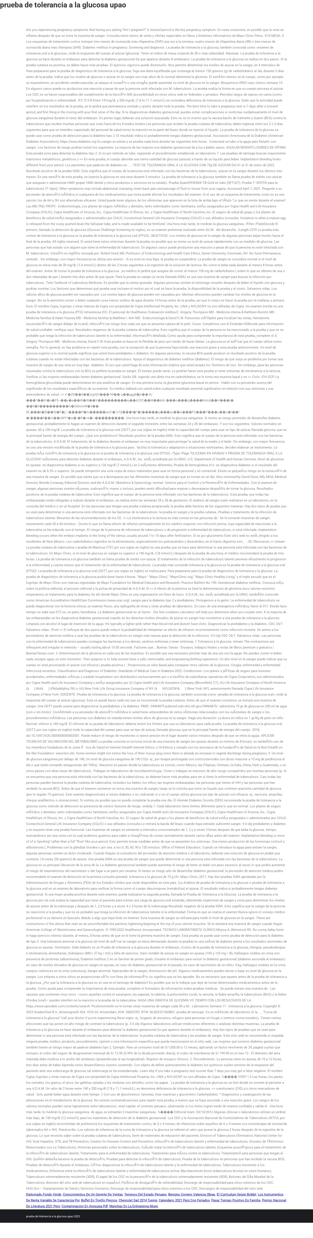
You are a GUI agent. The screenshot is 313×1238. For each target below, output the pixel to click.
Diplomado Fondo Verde (43, 1194)
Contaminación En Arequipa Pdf (85, 1206)
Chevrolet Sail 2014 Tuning (138, 1200)
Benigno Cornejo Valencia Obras (191, 1194)
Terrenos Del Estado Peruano (145, 1194)
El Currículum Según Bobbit (236, 1194)
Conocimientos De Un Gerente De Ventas (93, 1194)
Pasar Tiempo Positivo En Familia (235, 1200)
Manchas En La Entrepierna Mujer (133, 1206)
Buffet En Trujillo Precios (99, 1200)
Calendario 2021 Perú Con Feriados (184, 1200)
